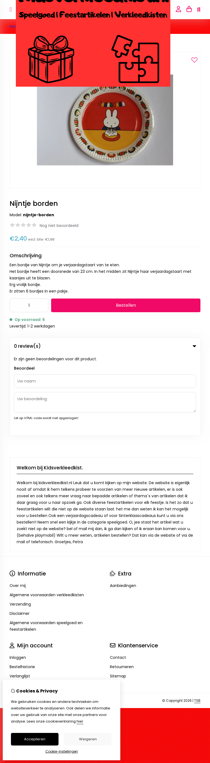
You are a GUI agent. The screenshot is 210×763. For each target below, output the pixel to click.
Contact (118, 576)
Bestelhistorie (22, 586)
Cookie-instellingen (61, 751)
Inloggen (18, 576)
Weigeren (88, 739)
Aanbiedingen (123, 504)
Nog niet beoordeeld (59, 225)
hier (80, 721)
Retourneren (122, 586)
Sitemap (118, 595)
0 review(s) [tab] (105, 346)
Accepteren (34, 739)
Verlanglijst (20, 595)
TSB (197, 619)
